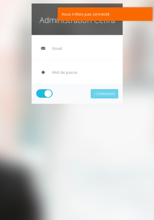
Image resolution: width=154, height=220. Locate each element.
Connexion (104, 92)
